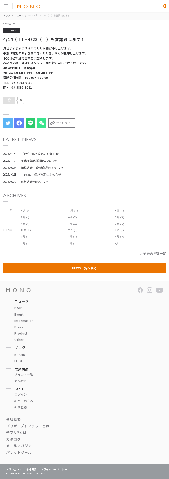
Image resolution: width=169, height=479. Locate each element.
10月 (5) (73, 210)
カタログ (13, 439)
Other (19, 339)
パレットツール (19, 452)
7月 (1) (25, 217)
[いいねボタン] (9, 100)
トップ (6, 15)
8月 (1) (119, 210)
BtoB (18, 308)
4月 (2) (25, 224)
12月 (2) (26, 230)
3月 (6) (72, 224)
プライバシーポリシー (54, 469)
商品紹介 (20, 381)
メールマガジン (19, 445)
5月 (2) (72, 236)
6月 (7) (72, 217)
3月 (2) (25, 243)
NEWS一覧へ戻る (84, 268)
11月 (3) (73, 230)
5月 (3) (119, 217)
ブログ (20, 347)
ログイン (20, 394)
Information (24, 321)
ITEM (18, 361)
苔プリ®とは (16, 432)
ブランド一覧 (23, 374)
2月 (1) (72, 243)
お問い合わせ (14, 469)
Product (21, 333)
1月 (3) (119, 243)
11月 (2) (25, 210)
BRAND (19, 354)
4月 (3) (119, 236)
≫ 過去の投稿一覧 (153, 253)
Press (18, 327)
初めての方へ (23, 401)
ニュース (19, 15)
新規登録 (20, 407)
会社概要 (13, 419)
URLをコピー (64, 123)
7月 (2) (25, 236)
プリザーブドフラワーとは (28, 425)
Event (19, 314)
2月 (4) (119, 224)
